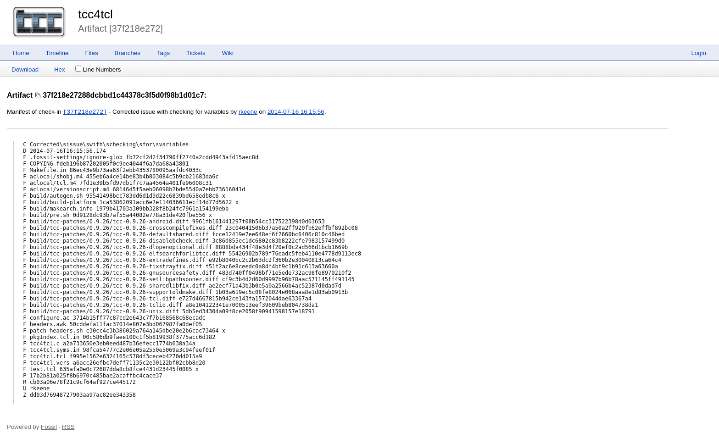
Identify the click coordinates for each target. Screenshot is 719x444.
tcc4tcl (95, 14)
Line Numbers (98, 69)
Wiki (228, 53)
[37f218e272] (85, 112)
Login (698, 53)
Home (21, 53)
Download (25, 69)
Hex (59, 69)
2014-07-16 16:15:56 (296, 112)
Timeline (57, 53)
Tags (163, 53)
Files (91, 53)
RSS (68, 426)
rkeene (248, 112)
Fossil (49, 426)
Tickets (196, 53)
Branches (127, 53)
